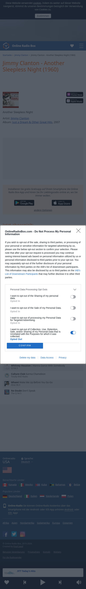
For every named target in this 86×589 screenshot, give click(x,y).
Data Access (47, 357)
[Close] (79, 232)
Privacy (62, 357)
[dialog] (43, 294)
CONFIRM (25, 345)
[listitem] (43, 289)
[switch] (73, 297)
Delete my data (27, 357)
